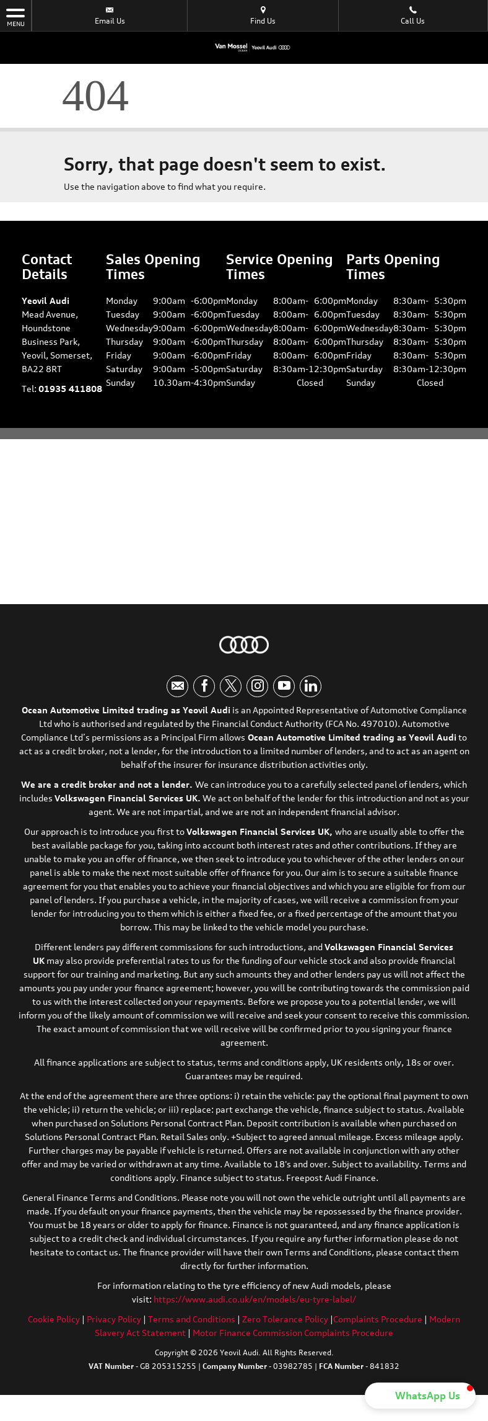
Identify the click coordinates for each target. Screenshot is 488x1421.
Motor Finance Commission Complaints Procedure (293, 1332)
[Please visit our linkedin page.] (310, 686)
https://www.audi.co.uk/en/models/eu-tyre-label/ (255, 1299)
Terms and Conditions (191, 1319)
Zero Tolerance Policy (285, 1319)
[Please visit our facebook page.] (204, 686)
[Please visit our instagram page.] (257, 686)
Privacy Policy (114, 1319)
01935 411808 (70, 388)
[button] (420, 1396)
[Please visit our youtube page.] (284, 686)
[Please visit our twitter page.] (231, 686)
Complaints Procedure (377, 1319)
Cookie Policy (54, 1319)
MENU (15, 16)
